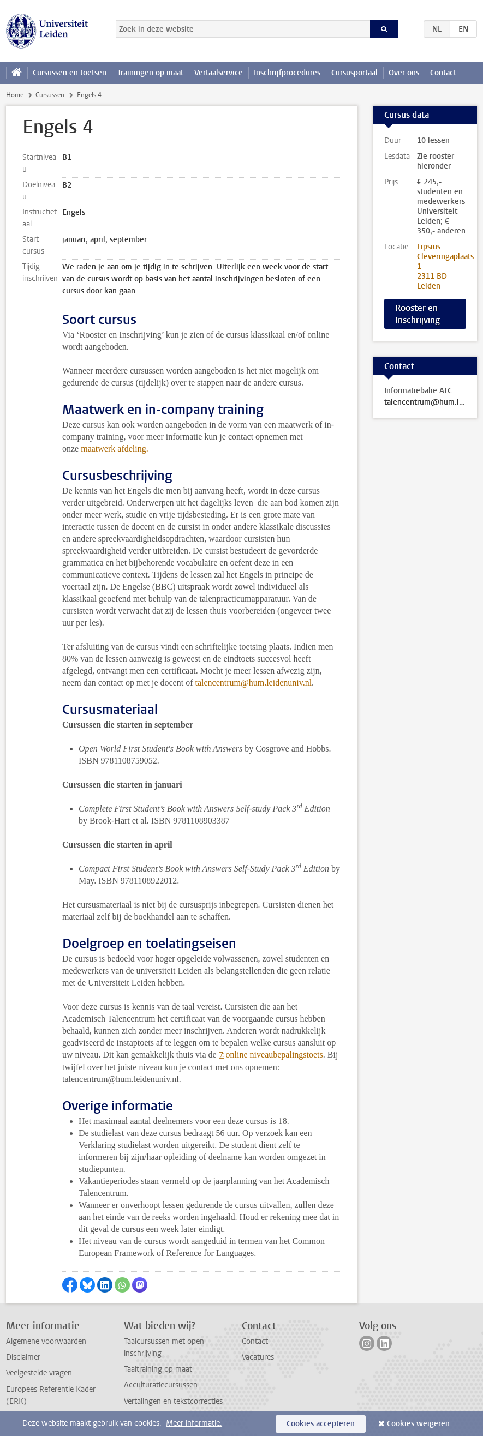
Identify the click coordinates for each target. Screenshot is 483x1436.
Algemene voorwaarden (46, 1341)
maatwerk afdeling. (114, 448)
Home (14, 95)
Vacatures (258, 1357)
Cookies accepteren (321, 1424)
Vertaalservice (218, 73)
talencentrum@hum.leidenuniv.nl (253, 682)
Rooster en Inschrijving (417, 314)
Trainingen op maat (150, 73)
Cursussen (49, 95)
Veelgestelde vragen (39, 1373)
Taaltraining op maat (158, 1369)
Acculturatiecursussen (161, 1385)
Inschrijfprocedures (287, 73)
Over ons (404, 73)
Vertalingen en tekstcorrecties (173, 1401)
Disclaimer (23, 1357)
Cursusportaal (354, 73)
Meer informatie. (194, 1423)
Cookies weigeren (418, 1424)
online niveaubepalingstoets (274, 1054)
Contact (443, 73)
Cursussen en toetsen (69, 73)
